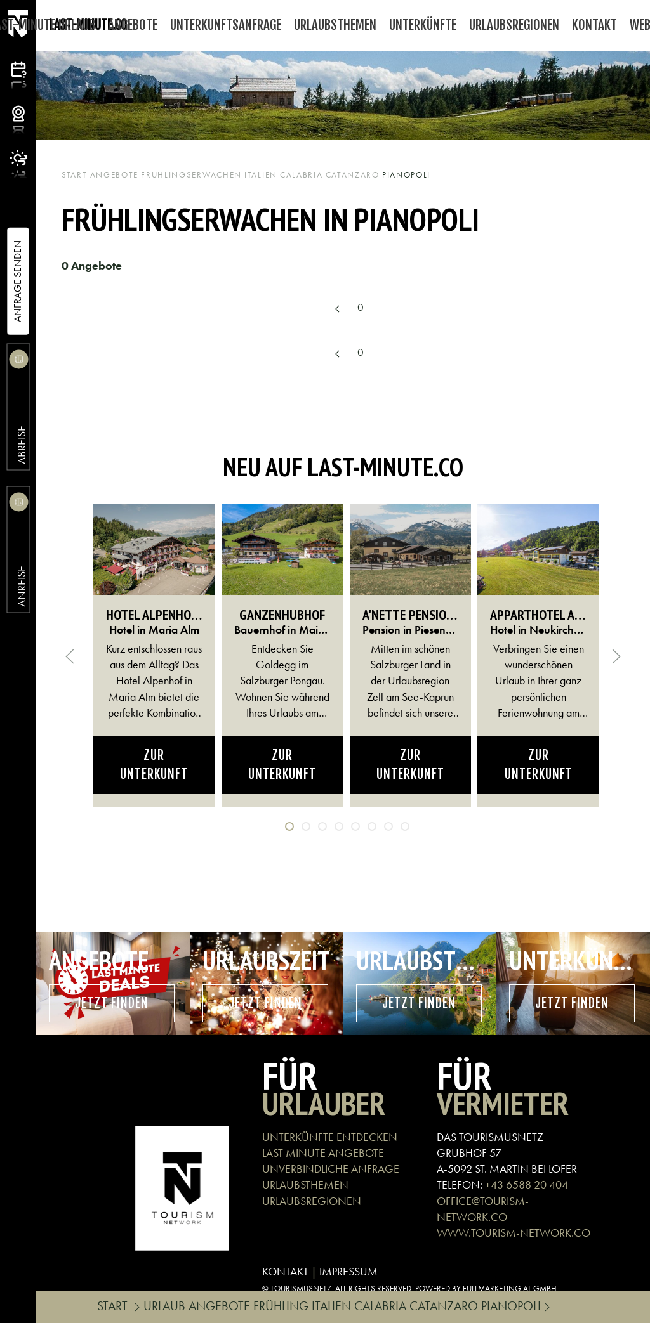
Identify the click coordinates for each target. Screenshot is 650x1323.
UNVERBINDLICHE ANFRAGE (330, 1168)
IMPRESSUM (348, 1271)
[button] (70, 656)
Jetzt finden (112, 1003)
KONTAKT (285, 1271)
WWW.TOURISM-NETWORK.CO (513, 1232)
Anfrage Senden (17, 281)
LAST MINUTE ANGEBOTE (323, 1152)
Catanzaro (353, 174)
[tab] (289, 826)
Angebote (114, 174)
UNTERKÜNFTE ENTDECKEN (329, 1137)
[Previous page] (337, 308)
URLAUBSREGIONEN (311, 1201)
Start (75, 174)
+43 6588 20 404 (526, 1184)
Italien (260, 174)
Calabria (301, 174)
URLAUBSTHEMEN (305, 1184)
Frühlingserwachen (191, 174)
